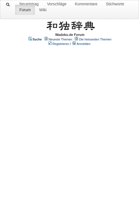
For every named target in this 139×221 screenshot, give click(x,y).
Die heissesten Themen (95, 39)
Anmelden (84, 43)
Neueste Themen (60, 39)
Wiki (42, 10)
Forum (25, 10)
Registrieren (61, 43)
